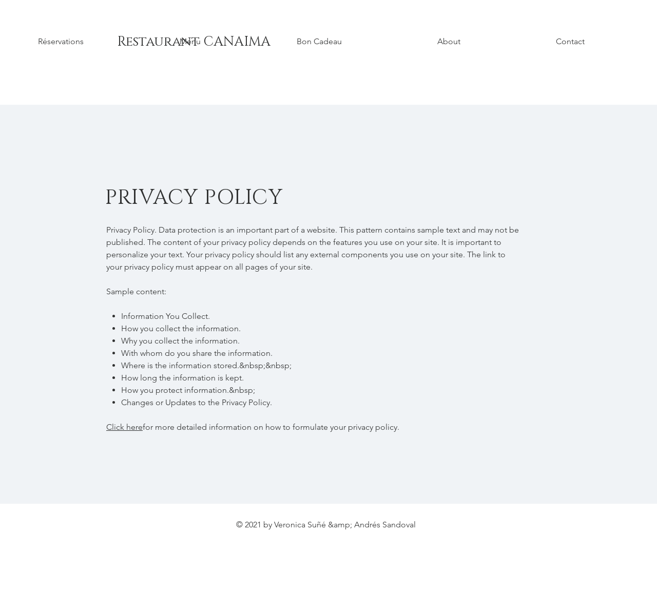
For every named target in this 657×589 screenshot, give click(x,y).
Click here (124, 427)
